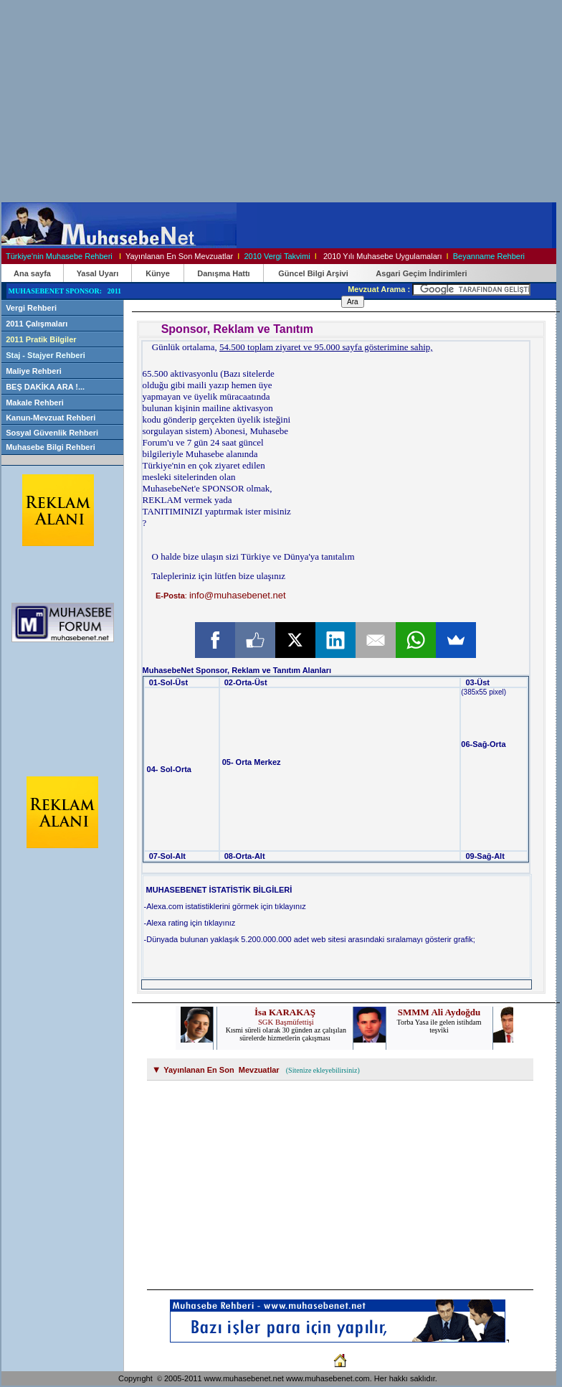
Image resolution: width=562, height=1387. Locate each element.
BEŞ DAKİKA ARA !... (45, 386)
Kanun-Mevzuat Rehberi (51, 417)
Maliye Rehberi (34, 371)
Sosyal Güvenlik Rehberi (53, 432)
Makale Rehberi (35, 402)
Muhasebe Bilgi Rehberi (50, 447)
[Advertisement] (229, 100)
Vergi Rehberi (31, 308)
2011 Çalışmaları (36, 323)
